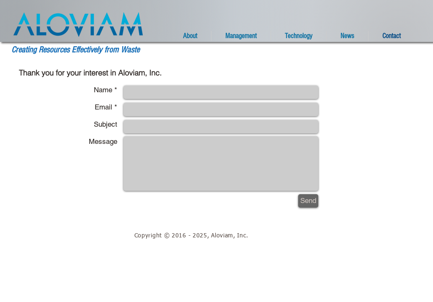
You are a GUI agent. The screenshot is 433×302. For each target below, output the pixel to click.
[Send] (308, 201)
